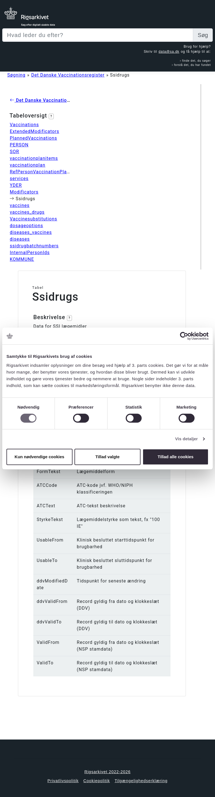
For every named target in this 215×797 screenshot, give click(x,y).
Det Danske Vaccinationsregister (68, 75)
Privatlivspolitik (62, 780)
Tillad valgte (107, 456)
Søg (203, 35)
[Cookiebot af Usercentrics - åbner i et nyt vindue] (184, 336)
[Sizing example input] (97, 35)
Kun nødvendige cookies (39, 456)
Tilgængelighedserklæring (140, 780)
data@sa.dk (168, 52)
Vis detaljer (186, 438)
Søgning (16, 75)
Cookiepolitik (96, 780)
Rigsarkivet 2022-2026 (108, 772)
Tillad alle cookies (175, 456)
